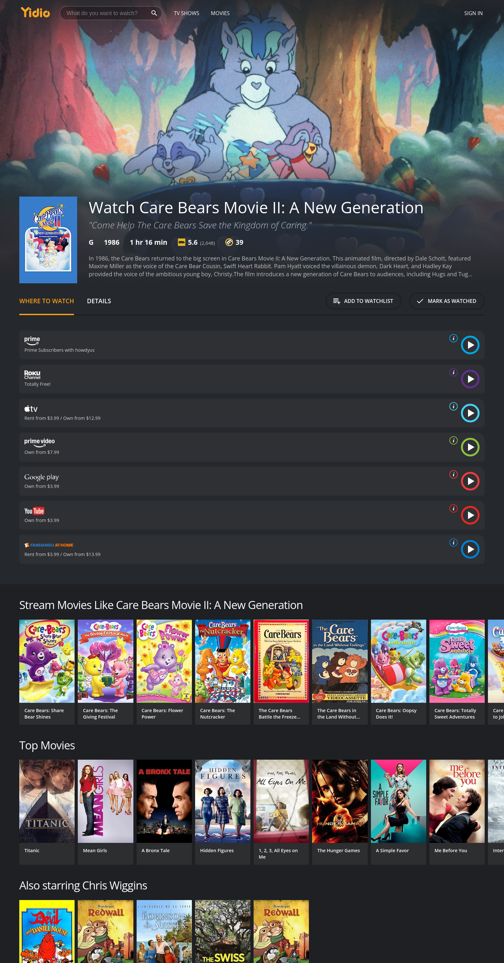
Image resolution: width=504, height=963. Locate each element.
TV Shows (186, 13)
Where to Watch (46, 300)
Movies (220, 13)
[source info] (452, 338)
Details (99, 300)
